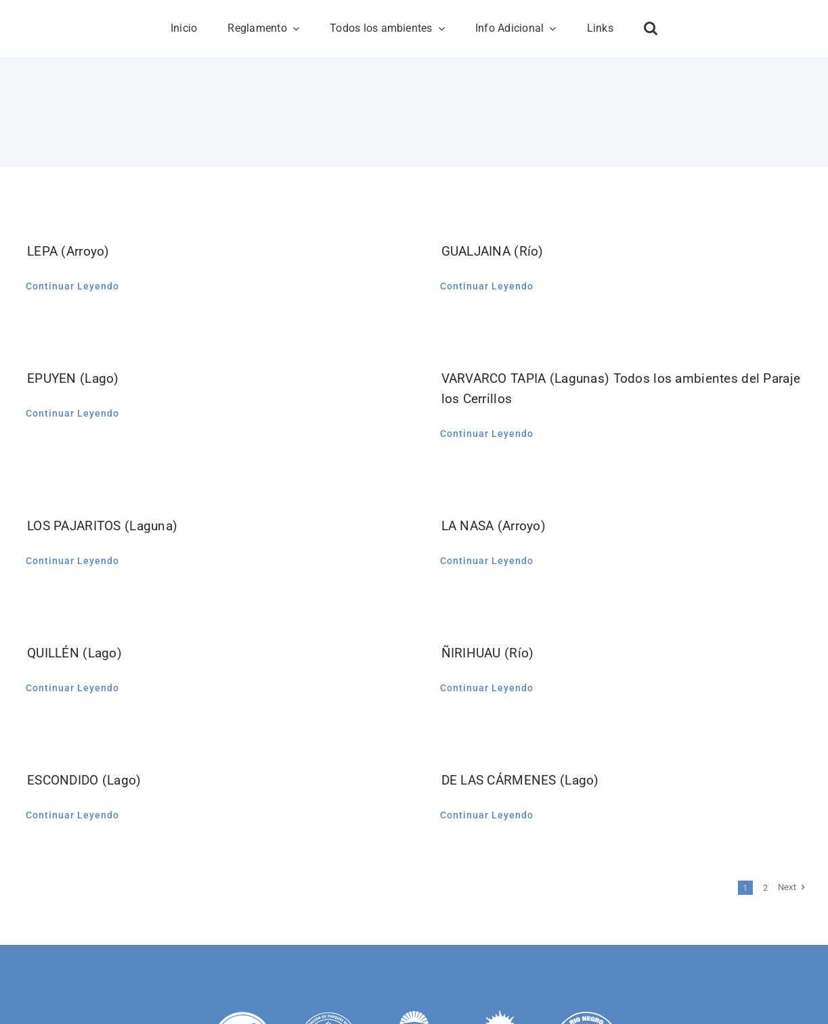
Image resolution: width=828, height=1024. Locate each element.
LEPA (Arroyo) (68, 251)
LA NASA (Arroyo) (493, 526)
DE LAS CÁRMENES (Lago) (520, 780)
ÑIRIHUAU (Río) (487, 653)
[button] (650, 28)
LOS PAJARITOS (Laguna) (102, 526)
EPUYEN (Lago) (73, 378)
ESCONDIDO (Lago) (84, 780)
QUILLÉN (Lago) (74, 653)
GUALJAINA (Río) (492, 251)
